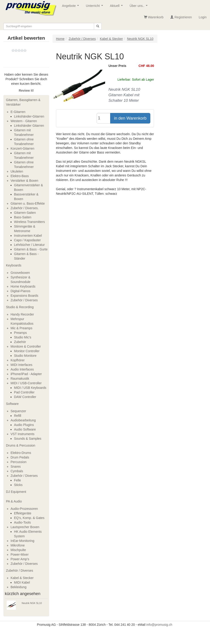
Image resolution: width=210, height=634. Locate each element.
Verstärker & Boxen (24, 180)
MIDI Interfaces (21, 365)
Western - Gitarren (24, 121)
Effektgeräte (22, 513)
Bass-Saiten (22, 217)
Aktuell (117, 7)
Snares (16, 466)
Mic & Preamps (21, 328)
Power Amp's (20, 559)
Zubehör (20, 342)
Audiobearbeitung (23, 420)
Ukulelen (17, 171)
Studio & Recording (20, 307)
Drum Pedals (20, 457)
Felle (17, 480)
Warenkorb (154, 17)
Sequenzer (18, 411)
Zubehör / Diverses (24, 300)
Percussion (18, 462)
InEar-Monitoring (22, 541)
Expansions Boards (24, 295)
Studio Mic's (22, 337)
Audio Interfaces (22, 369)
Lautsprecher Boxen (25, 527)
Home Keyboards (23, 286)
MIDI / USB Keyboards (30, 388)
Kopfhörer (18, 360)
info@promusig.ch (159, 624)
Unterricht (95, 7)
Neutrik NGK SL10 (32, 603)
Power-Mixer (20, 554)
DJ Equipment (16, 492)
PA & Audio (14, 501)
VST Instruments (22, 434)
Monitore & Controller (26, 346)
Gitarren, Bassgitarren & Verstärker (23, 102)
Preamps (20, 333)
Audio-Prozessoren (24, 508)
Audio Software (25, 429)
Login (203, 17)
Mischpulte (18, 550)
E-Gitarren (18, 112)
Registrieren (181, 17)
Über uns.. (139, 7)
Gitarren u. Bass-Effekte (28, 203)
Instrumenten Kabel (28, 235)
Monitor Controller (26, 351)
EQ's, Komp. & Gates (29, 518)
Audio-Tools (22, 522)
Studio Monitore (25, 355)
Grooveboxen (20, 272)
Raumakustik (20, 378)
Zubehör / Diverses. (25, 208)
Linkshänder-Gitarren (29, 116)
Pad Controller (24, 392)
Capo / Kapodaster (27, 240)
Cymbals (17, 471)
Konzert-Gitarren (22, 148)
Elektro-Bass (20, 176)
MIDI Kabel (22, 582)
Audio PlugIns (24, 425)
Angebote (71, 7)
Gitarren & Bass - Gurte (31, 249)
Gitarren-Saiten (25, 212)
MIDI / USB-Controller (26, 383)
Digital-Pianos (20, 291)
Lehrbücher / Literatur (29, 245)
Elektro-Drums (21, 453)
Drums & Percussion (20, 445)
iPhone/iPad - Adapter (26, 374)
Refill (17, 415)
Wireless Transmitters (29, 222)
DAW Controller (25, 397)
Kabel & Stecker (22, 578)
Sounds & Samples (27, 438)
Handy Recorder (22, 314)
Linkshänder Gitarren (29, 125)
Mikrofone (18, 545)
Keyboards (13, 265)
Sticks (18, 485)
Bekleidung (18, 587)
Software (12, 404)
